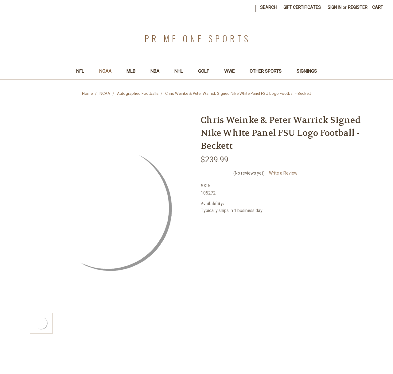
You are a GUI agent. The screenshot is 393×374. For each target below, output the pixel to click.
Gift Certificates (302, 7)
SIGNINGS (307, 71)
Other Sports (268, 71)
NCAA (108, 71)
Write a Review (283, 173)
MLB (133, 71)
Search (268, 7)
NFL (82, 71)
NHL (181, 71)
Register (358, 7)
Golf (206, 71)
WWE (232, 71)
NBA (157, 71)
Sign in (334, 7)
